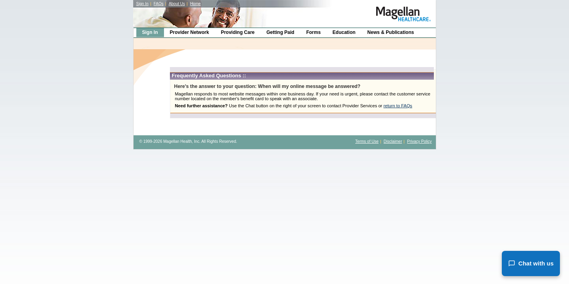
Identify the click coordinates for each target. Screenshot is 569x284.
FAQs (159, 4)
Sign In (142, 4)
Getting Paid (280, 32)
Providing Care (237, 32)
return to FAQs (397, 105)
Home (195, 4)
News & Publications (390, 32)
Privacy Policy (419, 141)
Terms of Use (367, 141)
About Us (177, 4)
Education (344, 32)
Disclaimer (393, 141)
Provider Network (189, 32)
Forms (313, 32)
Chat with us (531, 263)
